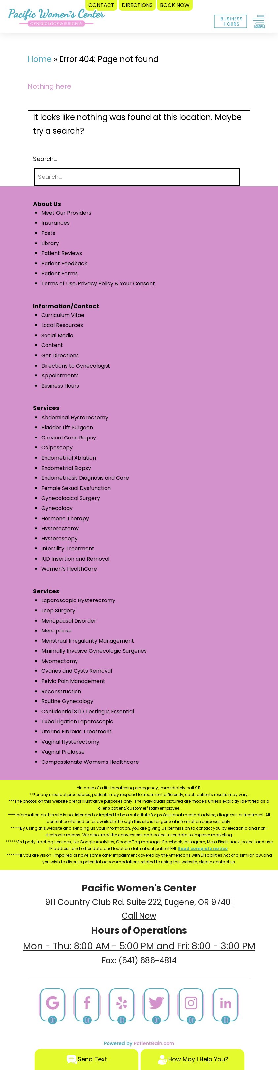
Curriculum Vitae (62, 315)
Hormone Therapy (65, 518)
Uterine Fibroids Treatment (76, 731)
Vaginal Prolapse (63, 752)
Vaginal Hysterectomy (70, 742)
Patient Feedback (64, 263)
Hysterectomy (60, 528)
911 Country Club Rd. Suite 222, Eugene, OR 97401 (139, 902)
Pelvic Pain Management (73, 681)
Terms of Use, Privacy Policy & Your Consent (98, 283)
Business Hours (60, 386)
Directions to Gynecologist (75, 366)
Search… (45, 159)
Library (50, 243)
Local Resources (62, 325)
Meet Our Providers (66, 213)
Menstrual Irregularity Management (87, 641)
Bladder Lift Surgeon (67, 427)
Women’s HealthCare (69, 569)
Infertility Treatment (67, 548)
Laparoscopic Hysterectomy (78, 600)
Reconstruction (61, 691)
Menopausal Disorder (68, 621)
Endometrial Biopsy (66, 468)
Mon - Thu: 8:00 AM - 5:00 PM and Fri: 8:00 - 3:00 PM (139, 946)
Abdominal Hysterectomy (74, 417)
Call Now (139, 915)
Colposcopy (57, 447)
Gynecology (57, 508)
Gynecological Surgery (70, 498)
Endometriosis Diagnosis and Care (85, 478)
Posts (48, 233)
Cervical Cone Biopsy (68, 437)
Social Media (57, 335)
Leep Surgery (58, 610)
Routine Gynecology (67, 701)
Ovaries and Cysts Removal (76, 671)
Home (40, 59)
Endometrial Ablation (68, 458)
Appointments (60, 375)
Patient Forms (59, 273)
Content (52, 345)
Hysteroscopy (59, 538)
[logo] (56, 19)
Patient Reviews (61, 253)
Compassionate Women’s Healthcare (90, 762)
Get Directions (60, 355)
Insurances (55, 223)
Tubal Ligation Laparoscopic (77, 721)
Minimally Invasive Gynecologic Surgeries (94, 651)
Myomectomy (59, 661)
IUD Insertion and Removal (75, 559)
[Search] (137, 177)
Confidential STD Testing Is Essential (87, 711)
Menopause (56, 630)
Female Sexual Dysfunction (76, 488)
